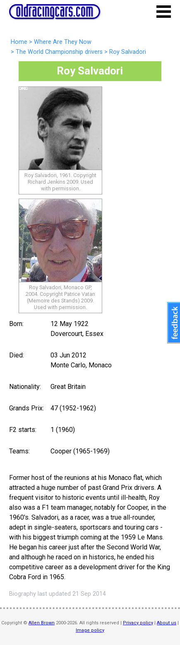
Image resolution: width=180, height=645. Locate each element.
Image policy (90, 630)
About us (166, 623)
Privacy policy (138, 623)
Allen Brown (42, 623)
